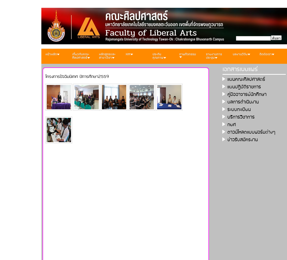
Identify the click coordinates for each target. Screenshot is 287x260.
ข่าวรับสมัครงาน (242, 139)
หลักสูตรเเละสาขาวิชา (107, 56)
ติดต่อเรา (267, 54)
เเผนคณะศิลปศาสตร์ (246, 79)
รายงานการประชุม (214, 56)
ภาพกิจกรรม (187, 55)
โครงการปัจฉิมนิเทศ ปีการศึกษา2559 (77, 77)
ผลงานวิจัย (241, 54)
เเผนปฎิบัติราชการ (244, 87)
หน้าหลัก (52, 54)
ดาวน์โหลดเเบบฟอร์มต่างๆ (251, 132)
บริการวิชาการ (241, 117)
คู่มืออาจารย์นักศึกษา (247, 94)
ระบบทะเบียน (239, 109)
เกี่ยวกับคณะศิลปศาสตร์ (81, 56)
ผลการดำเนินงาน (243, 102)
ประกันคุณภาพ (159, 56)
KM (129, 54)
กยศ (231, 124)
